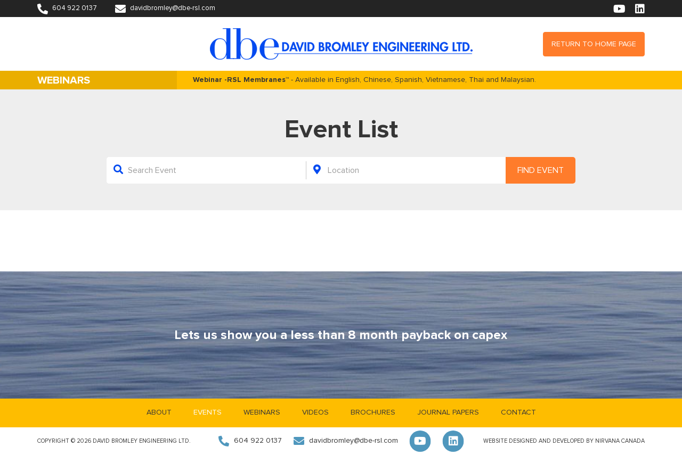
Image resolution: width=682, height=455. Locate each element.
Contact (518, 412)
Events (207, 412)
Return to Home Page (593, 44)
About (159, 412)
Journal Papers (448, 412)
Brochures (373, 412)
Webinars (261, 412)
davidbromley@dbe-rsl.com (165, 8)
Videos (315, 412)
